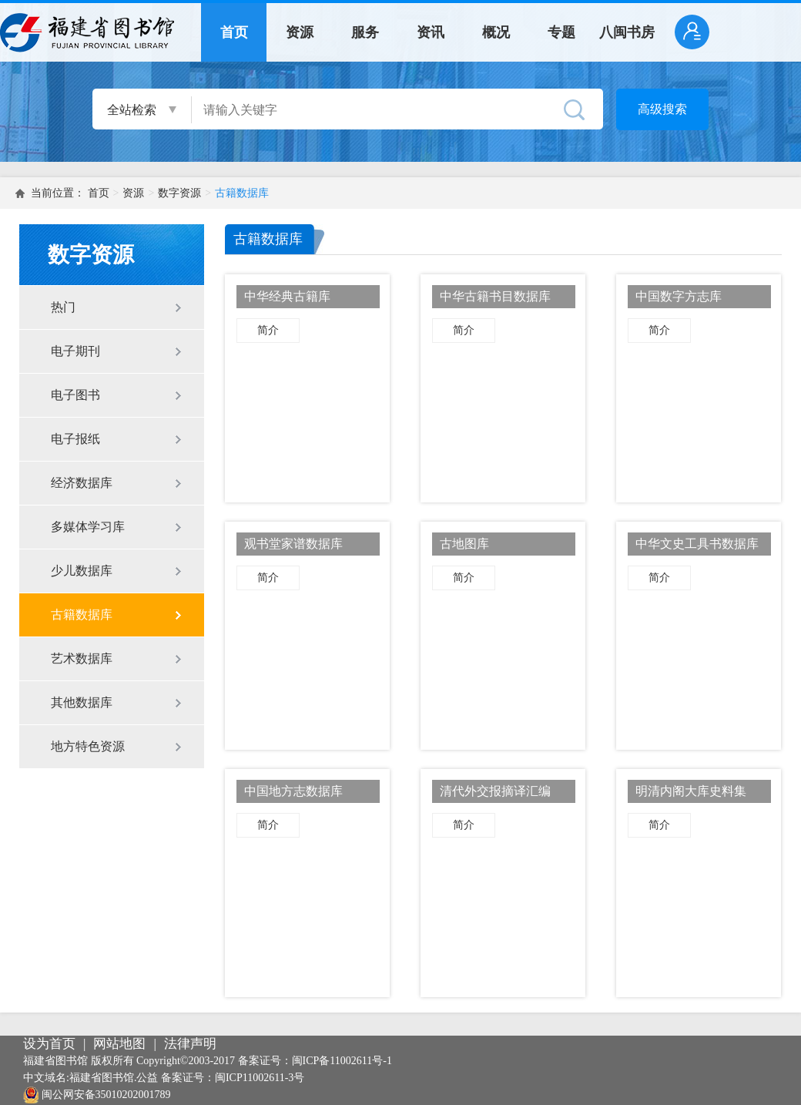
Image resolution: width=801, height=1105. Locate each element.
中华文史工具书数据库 (697, 543)
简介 (268, 330)
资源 (299, 32)
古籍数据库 (242, 193)
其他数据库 (81, 702)
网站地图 (119, 1043)
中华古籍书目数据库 (495, 296)
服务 (365, 32)
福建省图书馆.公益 (114, 1077)
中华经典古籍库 (287, 296)
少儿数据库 (81, 570)
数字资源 (179, 193)
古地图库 (464, 543)
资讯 (430, 32)
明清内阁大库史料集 (690, 791)
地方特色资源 (88, 746)
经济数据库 (81, 482)
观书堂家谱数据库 (293, 543)
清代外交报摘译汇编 (495, 791)
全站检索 (131, 109)
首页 (234, 32)
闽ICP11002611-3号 (259, 1077)
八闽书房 (627, 32)
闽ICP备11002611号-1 (342, 1060)
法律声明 (190, 1043)
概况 (496, 32)
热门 (63, 307)
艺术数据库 (81, 658)
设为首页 (49, 1043)
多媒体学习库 (88, 526)
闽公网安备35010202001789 (106, 1094)
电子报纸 (75, 438)
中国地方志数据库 (293, 791)
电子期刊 (75, 351)
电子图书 (75, 394)
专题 (561, 32)
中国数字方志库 (678, 296)
